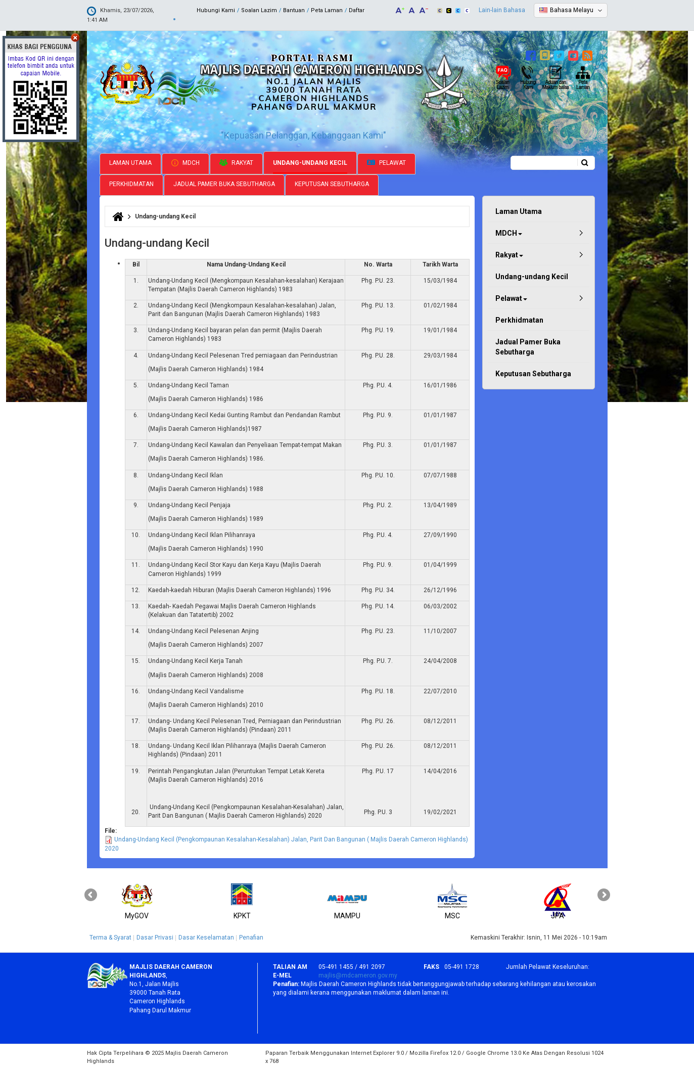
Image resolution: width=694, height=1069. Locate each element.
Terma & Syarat (110, 936)
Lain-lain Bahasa (502, 10)
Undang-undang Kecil (310, 161)
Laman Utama (130, 161)
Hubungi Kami (216, 10)
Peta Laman (327, 10)
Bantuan (294, 10)
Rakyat (236, 161)
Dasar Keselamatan (206, 936)
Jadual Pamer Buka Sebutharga (224, 183)
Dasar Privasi (154, 936)
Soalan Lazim (259, 10)
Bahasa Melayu (571, 10)
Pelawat (386, 162)
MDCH (185, 161)
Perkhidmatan (131, 183)
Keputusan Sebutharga (332, 183)
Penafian (251, 936)
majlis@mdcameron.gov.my (357, 974)
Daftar (356, 10)
